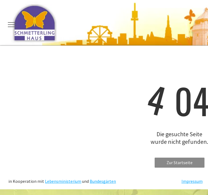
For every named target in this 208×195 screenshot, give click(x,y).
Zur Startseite (180, 162)
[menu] (12, 25)
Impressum (192, 181)
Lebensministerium (63, 181)
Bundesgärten (103, 181)
